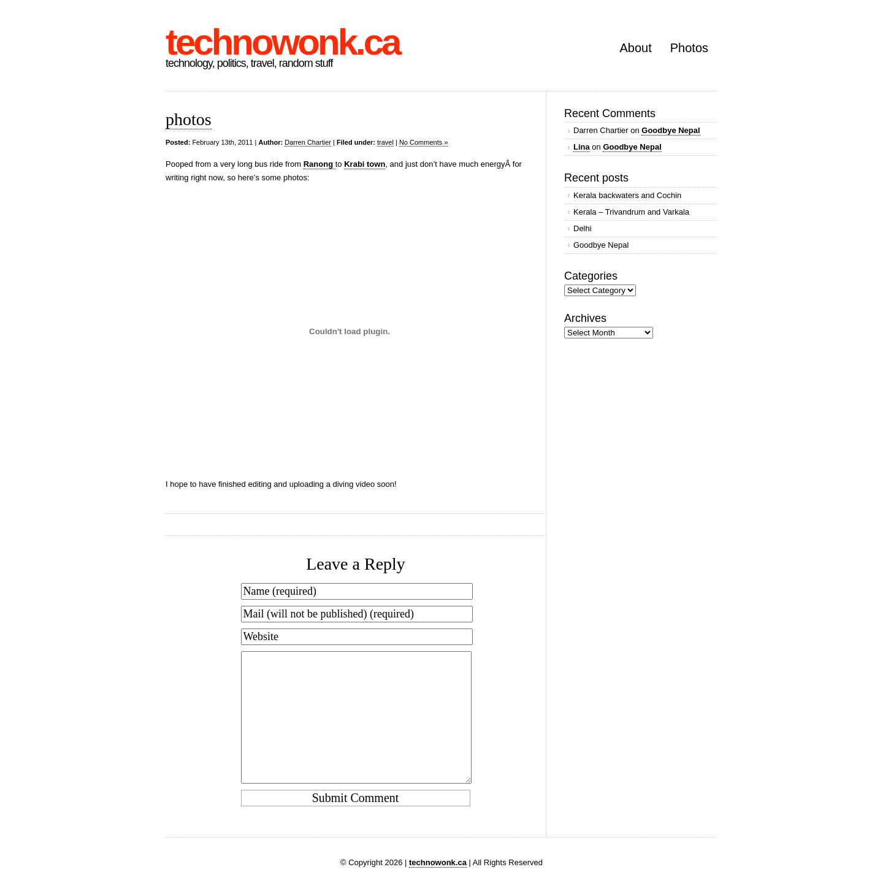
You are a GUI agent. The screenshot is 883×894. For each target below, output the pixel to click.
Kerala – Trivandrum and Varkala (631, 211)
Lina (581, 146)
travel (385, 142)
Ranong (319, 164)
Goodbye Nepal (670, 130)
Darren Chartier (308, 142)
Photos (689, 48)
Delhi (582, 228)
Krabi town (364, 164)
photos (189, 119)
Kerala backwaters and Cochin (627, 195)
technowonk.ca (282, 42)
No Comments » (423, 142)
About (635, 48)
